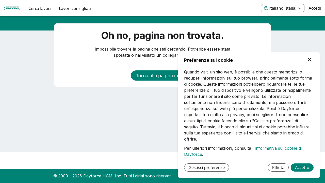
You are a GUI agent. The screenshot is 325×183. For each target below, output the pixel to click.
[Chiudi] (309, 60)
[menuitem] (12, 8)
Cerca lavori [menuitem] (39, 8)
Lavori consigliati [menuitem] (75, 8)
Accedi (314, 8)
